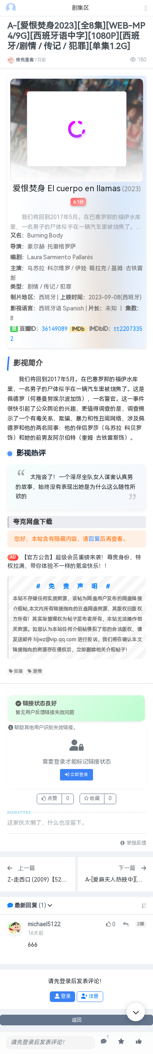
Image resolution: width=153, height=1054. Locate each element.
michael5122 (44, 924)
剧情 (35, 671)
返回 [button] (77, 1020)
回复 (94, 539)
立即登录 (77, 774)
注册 (89, 996)
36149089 (55, 329)
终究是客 (25, 59)
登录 (63, 996)
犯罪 (16, 671)
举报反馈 (133, 843)
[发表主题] (146, 9)
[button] (49, 905)
